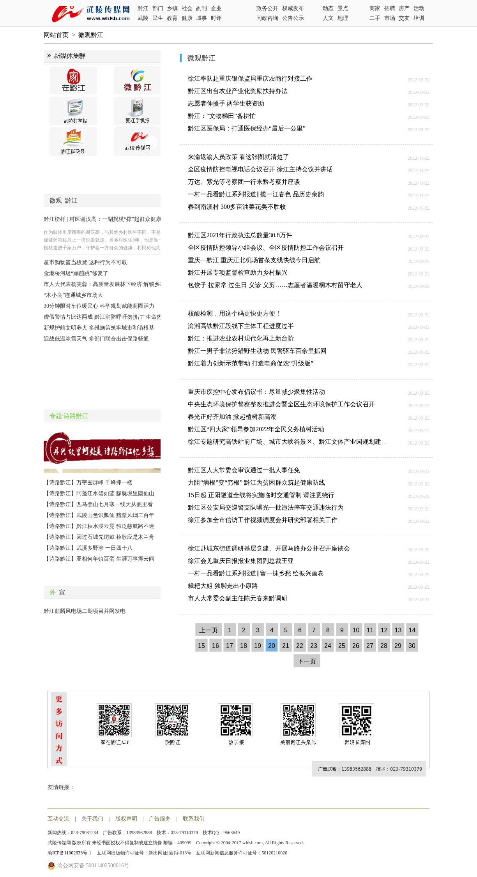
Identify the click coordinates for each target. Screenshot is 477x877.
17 (229, 645)
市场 (389, 18)
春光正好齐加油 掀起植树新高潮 (232, 416)
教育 (172, 18)
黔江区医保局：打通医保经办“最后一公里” (247, 128)
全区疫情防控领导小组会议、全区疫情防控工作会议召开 (266, 247)
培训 (418, 18)
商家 (374, 8)
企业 (216, 8)
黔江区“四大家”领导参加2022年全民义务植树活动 (256, 429)
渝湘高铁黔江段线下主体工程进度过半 (241, 326)
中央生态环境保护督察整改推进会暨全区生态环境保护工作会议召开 (281, 404)
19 (257, 645)
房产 (404, 8)
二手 (374, 18)
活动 (418, 8)
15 (201, 645)
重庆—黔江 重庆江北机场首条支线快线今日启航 (254, 260)
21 (285, 645)
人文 (328, 18)
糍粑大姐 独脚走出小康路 (223, 585)
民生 (157, 18)
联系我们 (194, 819)
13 (398, 630)
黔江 (143, 8)
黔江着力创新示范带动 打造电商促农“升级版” (250, 363)
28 (383, 645)
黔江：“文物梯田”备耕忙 (222, 116)
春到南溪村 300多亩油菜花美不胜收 (237, 206)
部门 (157, 8)
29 (397, 645)
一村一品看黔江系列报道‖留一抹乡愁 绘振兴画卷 (256, 573)
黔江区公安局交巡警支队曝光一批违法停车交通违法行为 (266, 507)
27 (369, 645)
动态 (328, 8)
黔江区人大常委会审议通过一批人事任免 (244, 470)
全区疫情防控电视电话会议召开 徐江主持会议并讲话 (260, 169)
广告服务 (160, 819)
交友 (404, 18)
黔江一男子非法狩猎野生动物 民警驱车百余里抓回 (257, 351)
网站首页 (56, 35)
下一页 (306, 661)
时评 (216, 18)
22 (299, 645)
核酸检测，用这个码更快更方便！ (234, 313)
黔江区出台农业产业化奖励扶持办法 (238, 91)
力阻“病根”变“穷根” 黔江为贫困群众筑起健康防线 (256, 482)
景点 (342, 8)
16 (215, 645)
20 (271, 645)
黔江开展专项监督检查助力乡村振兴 (238, 272)
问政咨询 (267, 18)
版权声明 (126, 819)
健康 (187, 18)
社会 (187, 8)
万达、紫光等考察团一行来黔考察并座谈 (244, 181)
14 (412, 630)
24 (327, 645)
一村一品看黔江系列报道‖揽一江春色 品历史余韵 (256, 194)
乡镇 (172, 8)
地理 (342, 18)
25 (341, 645)
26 (355, 645)
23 (313, 645)
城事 (201, 18)
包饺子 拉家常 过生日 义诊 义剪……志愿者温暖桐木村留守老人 (275, 285)
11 (370, 630)
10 (356, 630)
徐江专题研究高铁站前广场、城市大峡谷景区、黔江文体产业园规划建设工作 (294, 441)
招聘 (389, 8)
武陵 (143, 18)
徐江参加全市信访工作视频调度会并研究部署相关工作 (262, 520)
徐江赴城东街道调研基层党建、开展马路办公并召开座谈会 (269, 548)
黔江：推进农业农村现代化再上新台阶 (241, 338)
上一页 (208, 630)
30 (411, 645)
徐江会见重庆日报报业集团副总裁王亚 (241, 561)
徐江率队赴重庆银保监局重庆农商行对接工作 (250, 78)
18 (243, 645)
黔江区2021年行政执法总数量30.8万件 (240, 235)
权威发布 (293, 8)
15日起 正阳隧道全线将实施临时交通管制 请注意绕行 (261, 495)
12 (384, 630)
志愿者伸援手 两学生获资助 (226, 103)
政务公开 (267, 8)
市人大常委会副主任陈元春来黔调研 (238, 598)
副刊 (201, 8)
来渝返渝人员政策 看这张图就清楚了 (238, 157)
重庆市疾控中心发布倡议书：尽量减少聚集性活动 (256, 391)
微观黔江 (90, 35)
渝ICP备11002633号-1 (70, 853)
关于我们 (92, 819)
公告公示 (293, 18)
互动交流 (58, 819)
